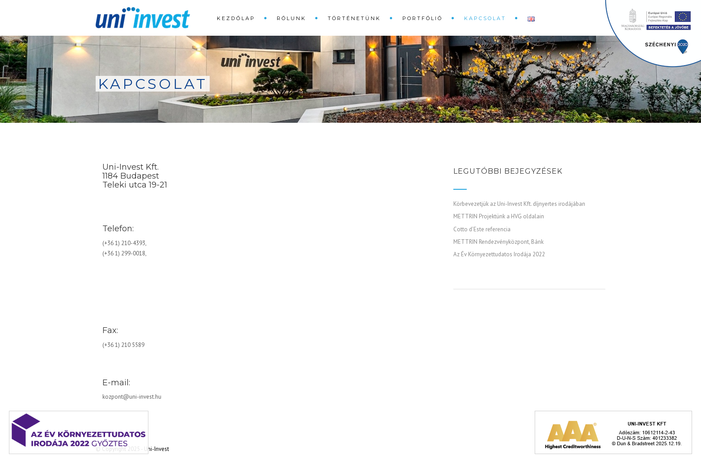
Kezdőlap (236, 18)
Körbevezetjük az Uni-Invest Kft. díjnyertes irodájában (519, 204)
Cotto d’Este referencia (482, 229)
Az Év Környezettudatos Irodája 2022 (499, 254)
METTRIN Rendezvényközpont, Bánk (498, 242)
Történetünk (354, 18)
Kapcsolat (485, 18)
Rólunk (291, 18)
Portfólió (422, 18)
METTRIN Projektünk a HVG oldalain (498, 216)
